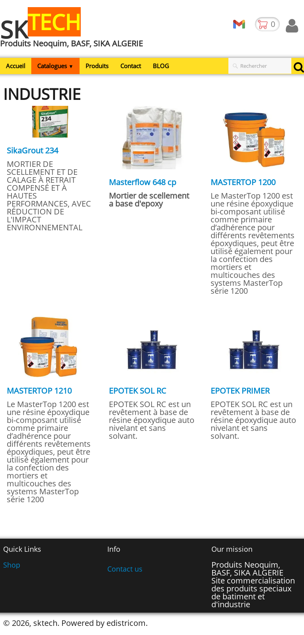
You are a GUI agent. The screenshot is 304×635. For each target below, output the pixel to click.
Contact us (124, 569)
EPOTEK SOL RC (137, 390)
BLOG (161, 66)
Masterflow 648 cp (142, 182)
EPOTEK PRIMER (240, 390)
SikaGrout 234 (32, 150)
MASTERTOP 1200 (243, 182)
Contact (130, 66)
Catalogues (55, 66)
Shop (11, 565)
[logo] (74, 33)
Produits (97, 66)
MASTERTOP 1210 (39, 390)
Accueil (15, 66)
